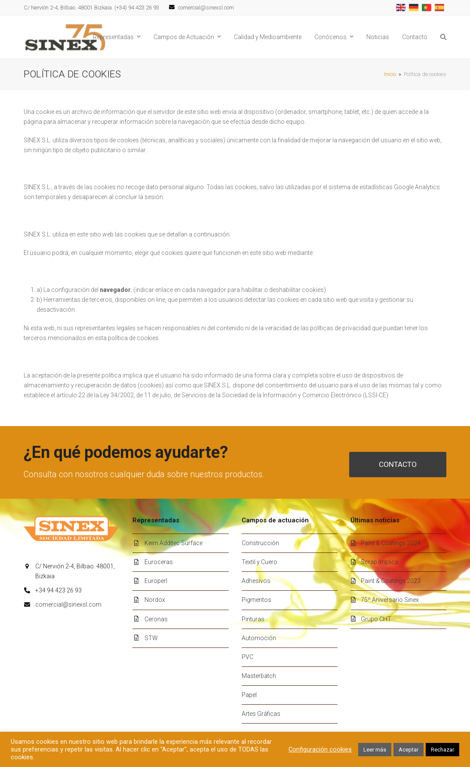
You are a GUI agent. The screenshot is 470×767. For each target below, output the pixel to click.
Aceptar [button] (408, 749)
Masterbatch (259, 675)
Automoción (259, 638)
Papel (249, 694)
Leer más (374, 749)
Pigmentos (256, 599)
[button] (443, 37)
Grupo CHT (376, 619)
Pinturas (253, 619)
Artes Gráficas (261, 713)
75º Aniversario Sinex (390, 599)
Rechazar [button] (442, 749)
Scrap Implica (379, 561)
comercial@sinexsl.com (68, 604)
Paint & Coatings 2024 (391, 543)
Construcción (260, 543)
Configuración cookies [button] (320, 749)
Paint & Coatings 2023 (391, 580)
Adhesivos (256, 580)
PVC (247, 656)
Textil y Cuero (259, 561)
